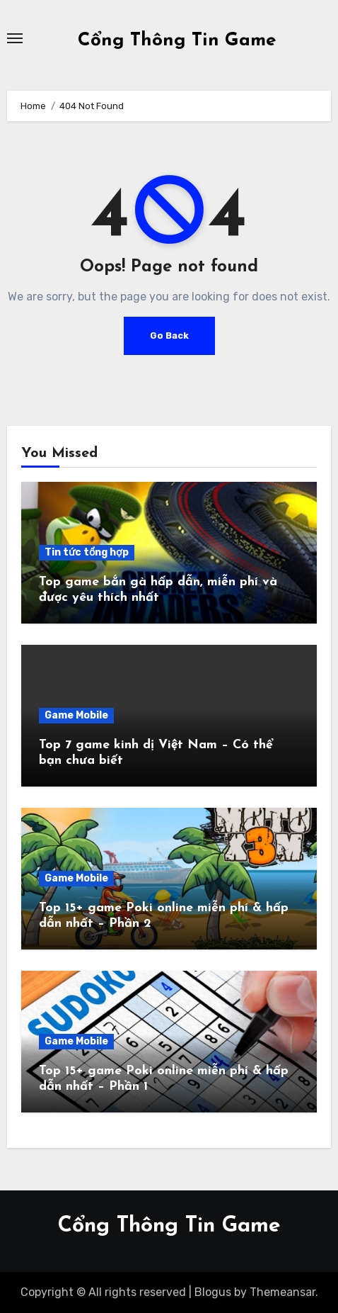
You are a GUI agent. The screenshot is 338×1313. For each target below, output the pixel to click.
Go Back (169, 335)
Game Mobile (76, 715)
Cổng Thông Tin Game (177, 40)
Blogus (212, 1292)
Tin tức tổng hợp (87, 552)
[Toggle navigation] (15, 38)
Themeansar (282, 1292)
